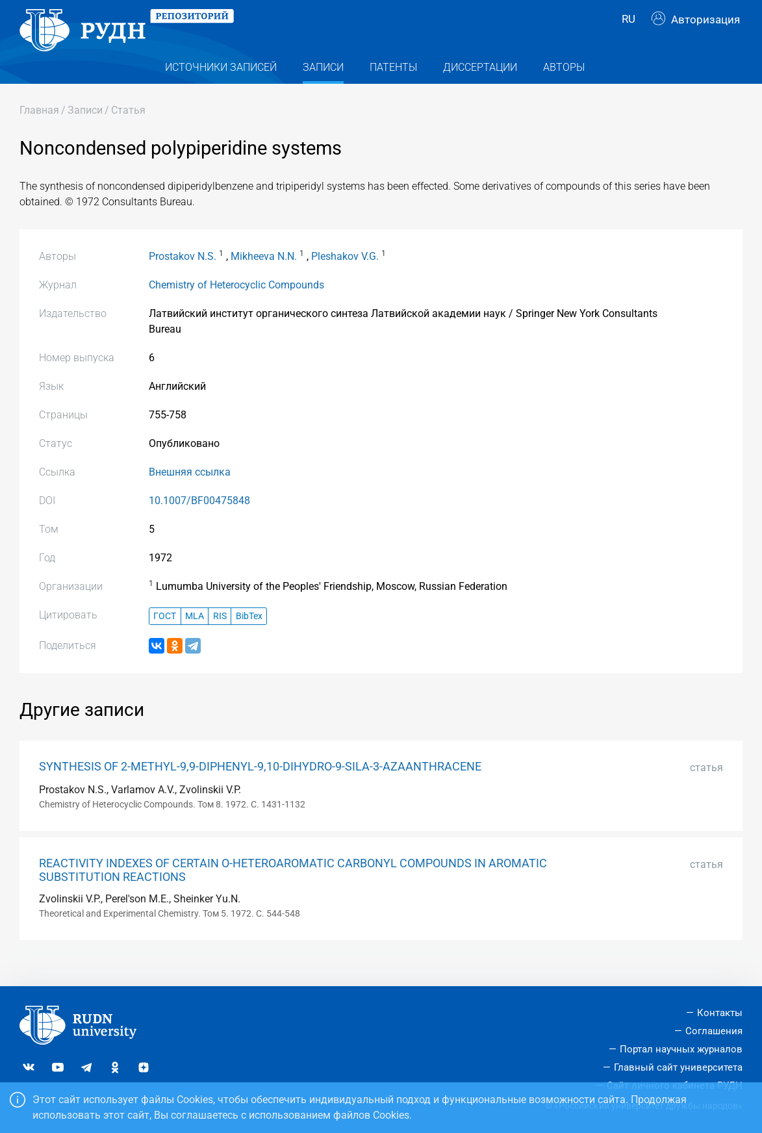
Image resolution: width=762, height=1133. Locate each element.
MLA (194, 636)
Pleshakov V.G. (345, 277)
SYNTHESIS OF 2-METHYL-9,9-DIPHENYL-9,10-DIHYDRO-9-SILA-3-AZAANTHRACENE (260, 786)
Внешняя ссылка (190, 493)
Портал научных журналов (681, 1049)
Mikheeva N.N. (264, 277)
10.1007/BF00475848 (199, 521)
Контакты (720, 1013)
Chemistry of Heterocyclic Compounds (236, 305)
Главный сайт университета (678, 1067)
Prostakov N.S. (182, 277)
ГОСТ (164, 636)
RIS (220, 636)
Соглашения (714, 1031)
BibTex (249, 636)
